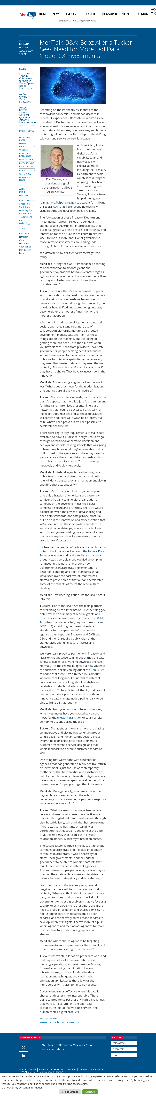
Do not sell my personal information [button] (22, 1087)
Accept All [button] (90, 1091)
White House (25, 174)
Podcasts (96, 1069)
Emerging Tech (48, 1022)
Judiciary (23, 170)
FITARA (59, 1071)
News (56, 14)
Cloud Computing (68, 1022)
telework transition (69, 717)
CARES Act (97, 670)
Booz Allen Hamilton (24, 235)
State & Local (43, 1071)
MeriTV (83, 1069)
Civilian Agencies (23, 145)
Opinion (142, 14)
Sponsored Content (116, 14)
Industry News (26, 167)
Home (43, 14)
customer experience (25, 245)
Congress (23, 150)
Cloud (22, 240)
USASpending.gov (64, 202)
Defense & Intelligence (25, 154)
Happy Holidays (26, 163)
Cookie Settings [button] (70, 1091)
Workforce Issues (24, 178)
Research (88, 14)
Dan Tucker (25, 249)
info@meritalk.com (54, 1049)
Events (71, 14)
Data (21, 253)
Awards (26, 1071)
